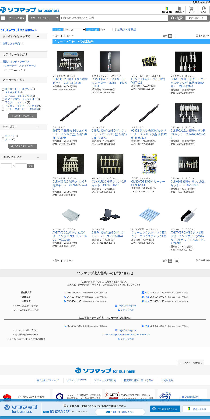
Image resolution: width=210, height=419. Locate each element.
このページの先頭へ (193, 363)
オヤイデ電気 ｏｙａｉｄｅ (22, 99)
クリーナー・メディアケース (20, 65)
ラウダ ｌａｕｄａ (17, 102)
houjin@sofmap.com (127, 305)
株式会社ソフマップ (48, 380)
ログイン (203, 11)
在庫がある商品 (13, 43)
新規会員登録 (167, 11)
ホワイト (11, 136)
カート (191, 11)
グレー (10, 139)
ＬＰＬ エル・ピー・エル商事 (23, 109)
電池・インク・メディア (16, 61)
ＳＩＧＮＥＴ (14, 92)
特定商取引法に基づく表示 (138, 380)
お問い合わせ (127, 310)
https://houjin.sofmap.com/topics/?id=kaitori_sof (128, 334)
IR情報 (206, 2)
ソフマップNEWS (76, 380)
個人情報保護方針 (190, 397)
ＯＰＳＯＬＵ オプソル (20, 89)
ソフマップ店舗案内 (105, 380)
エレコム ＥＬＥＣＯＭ (20, 95)
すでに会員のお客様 (167, 409)
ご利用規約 (196, 2)
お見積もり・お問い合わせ (120, 412)
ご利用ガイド (179, 11)
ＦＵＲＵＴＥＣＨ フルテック (23, 105)
